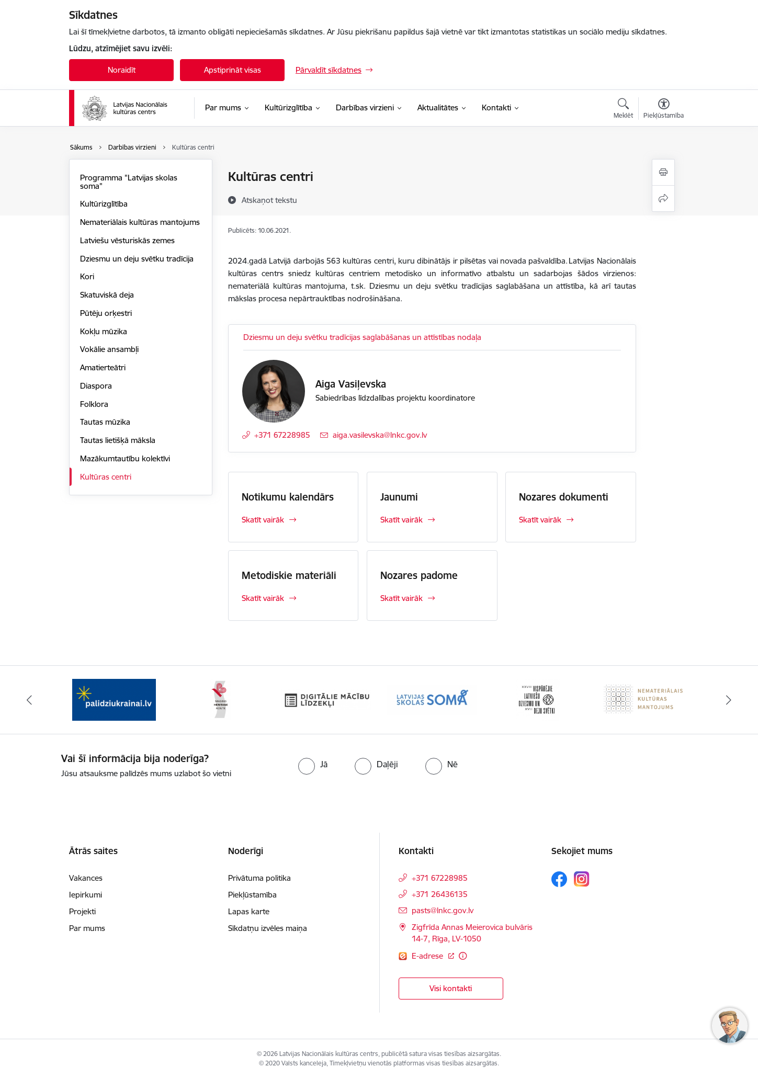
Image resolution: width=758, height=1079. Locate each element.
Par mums (87, 928)
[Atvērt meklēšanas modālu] (623, 109)
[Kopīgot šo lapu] (663, 198)
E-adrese (428, 956)
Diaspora (96, 386)
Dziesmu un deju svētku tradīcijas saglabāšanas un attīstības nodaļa (362, 337)
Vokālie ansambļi (109, 349)
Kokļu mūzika (103, 331)
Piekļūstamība (252, 895)
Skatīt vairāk (263, 520)
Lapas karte (248, 911)
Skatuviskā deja (107, 295)
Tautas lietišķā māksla (117, 440)
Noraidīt (121, 70)
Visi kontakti (450, 988)
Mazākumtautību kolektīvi (125, 458)
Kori (87, 276)
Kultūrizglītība (104, 204)
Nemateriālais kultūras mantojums (140, 222)
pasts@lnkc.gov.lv (442, 910)
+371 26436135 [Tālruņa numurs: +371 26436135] (440, 894)
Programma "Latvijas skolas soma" (128, 182)
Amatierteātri (103, 367)
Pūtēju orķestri (106, 313)
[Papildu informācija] (463, 956)
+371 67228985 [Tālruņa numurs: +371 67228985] (282, 435)
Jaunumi (399, 497)
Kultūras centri (105, 477)
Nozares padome (419, 575)
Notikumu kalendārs (288, 497)
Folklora (94, 404)
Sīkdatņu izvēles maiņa (267, 928)
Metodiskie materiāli (289, 575)
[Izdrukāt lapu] (663, 172)
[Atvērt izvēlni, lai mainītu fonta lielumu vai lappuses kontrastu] (663, 109)
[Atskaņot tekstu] (269, 200)
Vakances (86, 878)
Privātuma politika (259, 878)
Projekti (82, 911)
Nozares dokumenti (563, 497)
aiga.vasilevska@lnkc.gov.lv (380, 435)
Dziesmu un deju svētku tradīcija (137, 259)
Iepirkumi (85, 895)
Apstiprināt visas (232, 70)
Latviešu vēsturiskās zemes (127, 240)
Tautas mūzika (105, 422)
